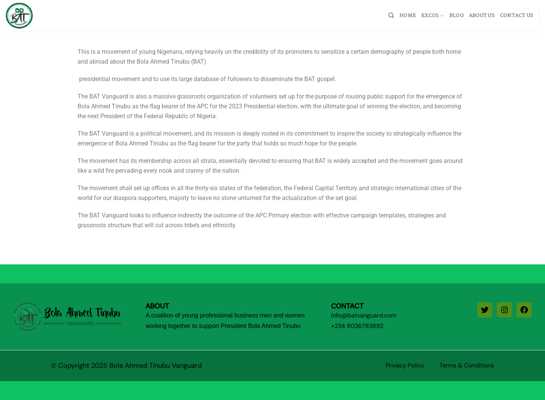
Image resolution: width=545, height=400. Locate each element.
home (407, 16)
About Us (482, 16)
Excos (432, 16)
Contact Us (517, 16)
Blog (456, 16)
